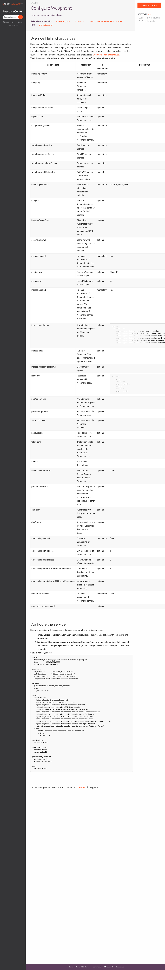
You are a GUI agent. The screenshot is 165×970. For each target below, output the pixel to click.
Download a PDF (149, 5)
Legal (71, 967)
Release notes (16, 22)
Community (97, 967)
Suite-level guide (63, 21)
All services (79, 21)
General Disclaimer (83, 967)
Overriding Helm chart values (106, 55)
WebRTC (34, 3)
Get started (13, 25)
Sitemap (6, 22)
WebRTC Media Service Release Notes (106, 21)
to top (150, 14)
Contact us (82, 787)
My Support (108, 967)
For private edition (45, 25)
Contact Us (120, 967)
